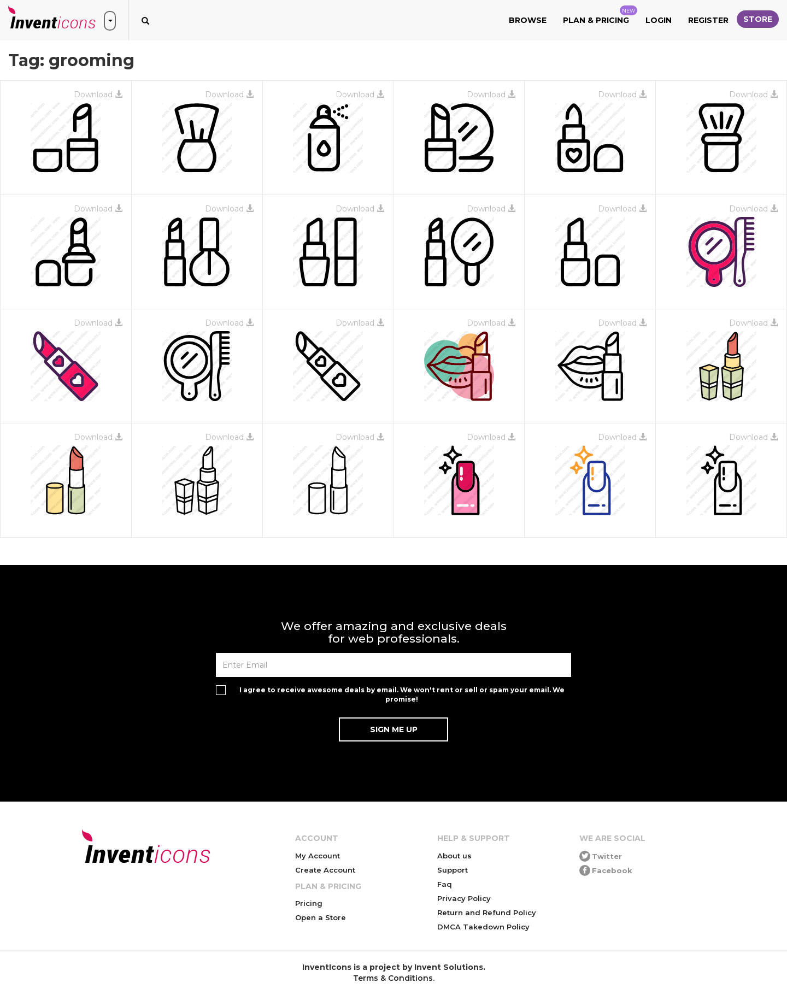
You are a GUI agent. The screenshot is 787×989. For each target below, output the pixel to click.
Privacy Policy (464, 898)
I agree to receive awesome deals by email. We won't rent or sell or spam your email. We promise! (402, 694)
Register (708, 20)
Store (757, 19)
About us (454, 855)
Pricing (308, 903)
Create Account (325, 870)
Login (658, 20)
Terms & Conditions (393, 978)
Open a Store (320, 917)
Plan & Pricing (600, 15)
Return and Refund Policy (486, 912)
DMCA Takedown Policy (483, 926)
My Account (317, 855)
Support (452, 870)
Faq (444, 884)
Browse (528, 20)
